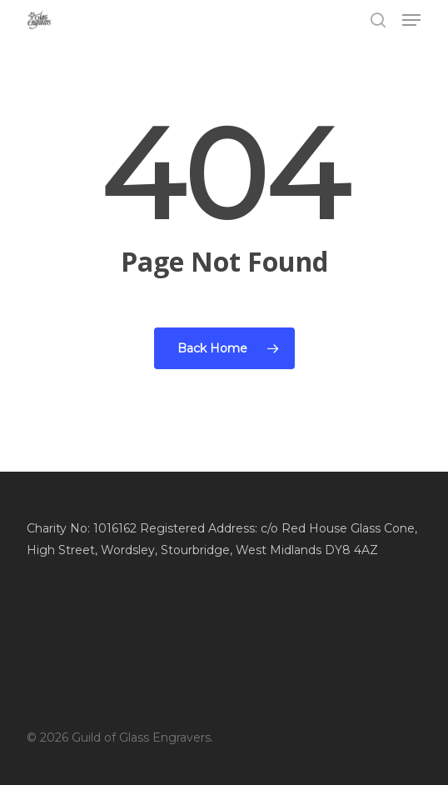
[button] (411, 20)
